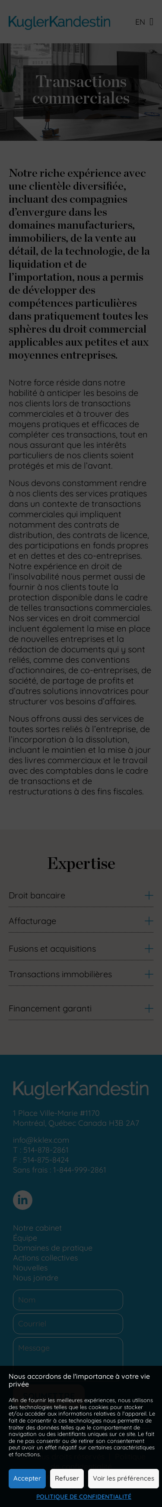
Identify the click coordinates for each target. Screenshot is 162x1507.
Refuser (67, 1478)
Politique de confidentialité (83, 1497)
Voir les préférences (123, 1478)
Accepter (27, 1478)
